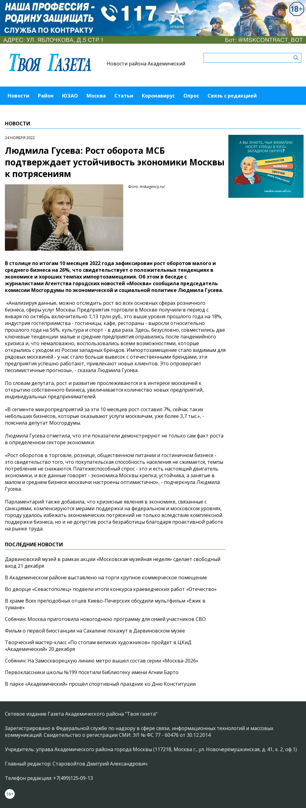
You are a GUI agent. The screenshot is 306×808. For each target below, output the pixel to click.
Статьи (123, 95)
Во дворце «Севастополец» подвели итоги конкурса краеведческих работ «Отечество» (111, 589)
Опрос (191, 95)
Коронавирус (158, 95)
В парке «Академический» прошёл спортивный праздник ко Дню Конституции (100, 684)
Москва (96, 95)
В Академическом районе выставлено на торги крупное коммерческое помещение (106, 577)
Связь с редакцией (232, 95)
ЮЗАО (70, 95)
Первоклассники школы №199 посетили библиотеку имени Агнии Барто (92, 672)
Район (45, 95)
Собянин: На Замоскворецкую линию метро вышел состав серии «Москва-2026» (101, 660)
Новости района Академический (146, 63)
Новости (18, 95)
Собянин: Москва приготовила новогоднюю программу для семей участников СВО (105, 619)
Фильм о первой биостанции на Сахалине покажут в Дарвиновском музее (95, 630)
